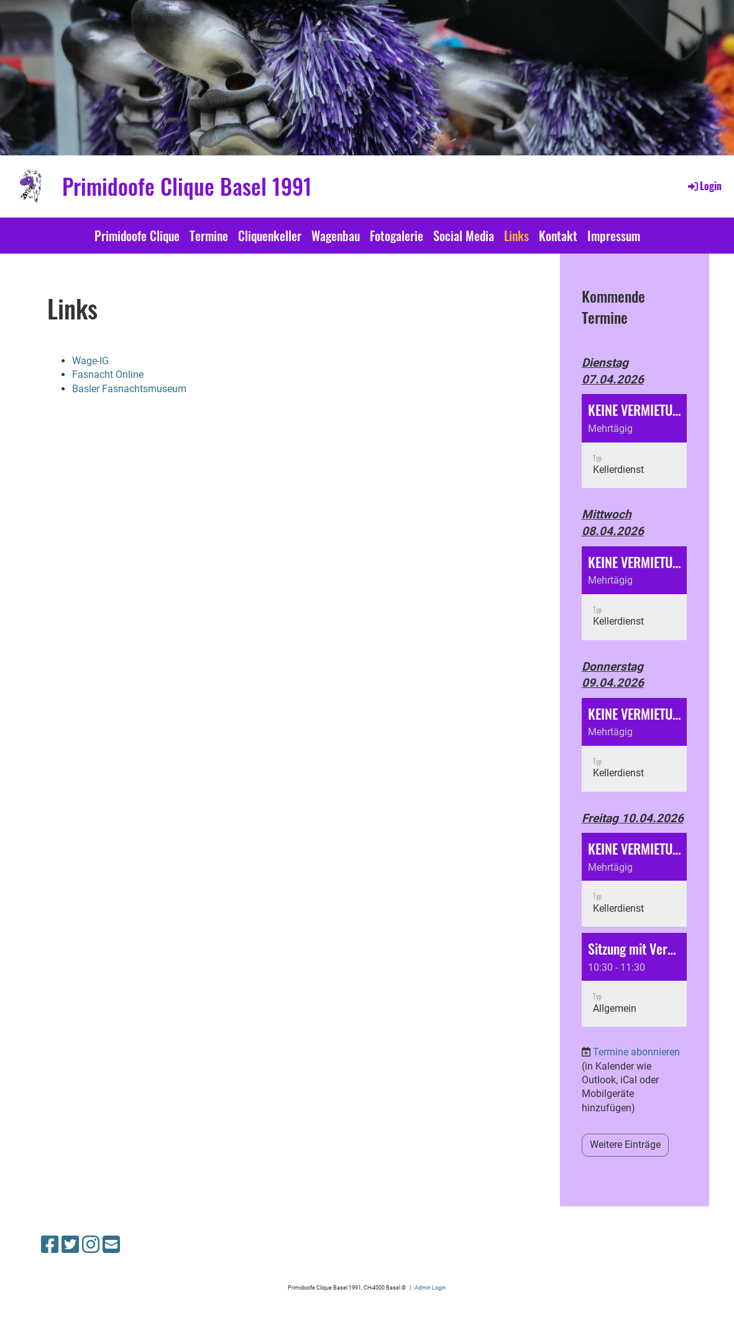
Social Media (463, 235)
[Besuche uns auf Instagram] (90, 1245)
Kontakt (558, 235)
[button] (634, 441)
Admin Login (430, 1287)
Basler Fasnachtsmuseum (129, 389)
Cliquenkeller (269, 235)
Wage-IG (90, 361)
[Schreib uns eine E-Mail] (111, 1245)
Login (704, 185)
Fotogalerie (396, 235)
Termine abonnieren (636, 1052)
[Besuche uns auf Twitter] (70, 1245)
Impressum (613, 235)
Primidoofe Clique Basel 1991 (187, 186)
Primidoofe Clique (137, 235)
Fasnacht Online (108, 374)
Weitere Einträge (625, 1144)
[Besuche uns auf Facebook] (49, 1245)
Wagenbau (335, 235)
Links (516, 235)
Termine (209, 235)
